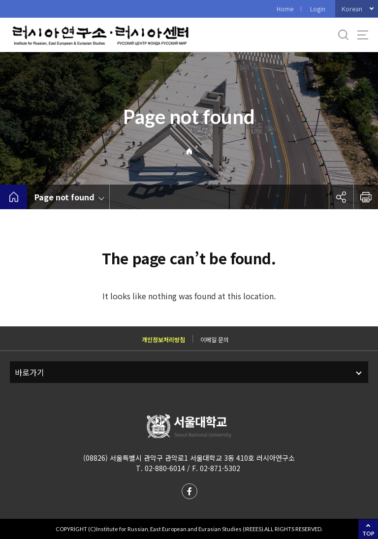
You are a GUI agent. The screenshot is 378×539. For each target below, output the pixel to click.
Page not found (64, 197)
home (13, 197)
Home (285, 8)
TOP (368, 533)
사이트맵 (362, 35)
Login (317, 8)
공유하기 (341, 197)
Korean (352, 8)
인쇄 (365, 197)
